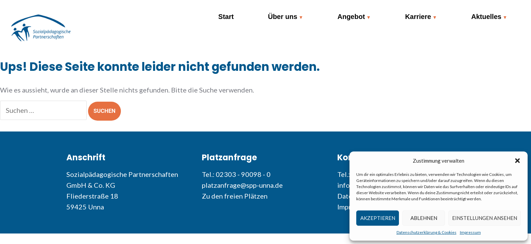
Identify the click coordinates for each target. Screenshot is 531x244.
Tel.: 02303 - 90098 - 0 (236, 174)
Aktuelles (486, 16)
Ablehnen (423, 218)
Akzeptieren (377, 218)
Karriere (418, 16)
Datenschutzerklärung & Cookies (426, 232)
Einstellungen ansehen (484, 218)
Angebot (351, 16)
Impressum (470, 232)
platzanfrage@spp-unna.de (242, 185)
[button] (517, 160)
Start (226, 16)
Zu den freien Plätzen (235, 196)
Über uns (282, 16)
